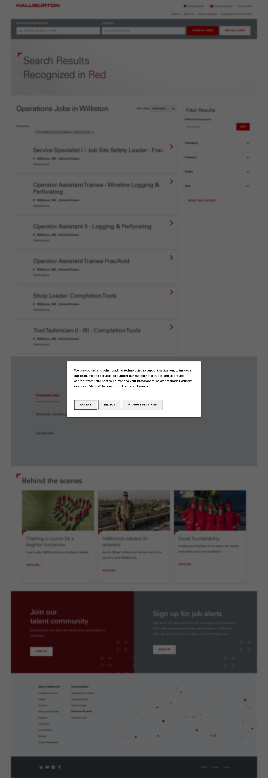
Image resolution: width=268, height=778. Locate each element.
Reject (109, 404)
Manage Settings (142, 404)
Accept (85, 404)
